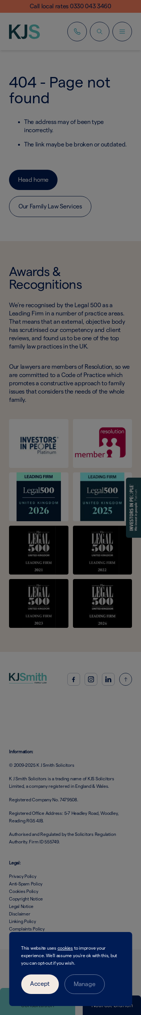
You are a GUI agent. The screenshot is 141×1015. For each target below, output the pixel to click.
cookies (65, 948)
